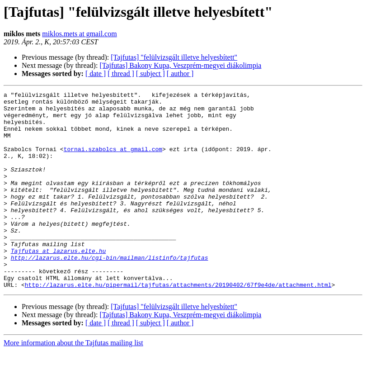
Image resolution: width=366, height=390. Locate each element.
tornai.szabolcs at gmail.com (113, 161)
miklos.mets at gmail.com (79, 34)
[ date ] (95, 73)
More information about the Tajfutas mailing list (73, 382)
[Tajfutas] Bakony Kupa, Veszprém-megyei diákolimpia (180, 65)
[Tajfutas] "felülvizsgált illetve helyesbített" (174, 57)
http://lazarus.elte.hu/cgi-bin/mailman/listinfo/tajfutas (109, 291)
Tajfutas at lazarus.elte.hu (58, 283)
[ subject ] (150, 73)
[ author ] (180, 73)
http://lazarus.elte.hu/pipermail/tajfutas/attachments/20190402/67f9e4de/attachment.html (178, 324)
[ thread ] (121, 73)
